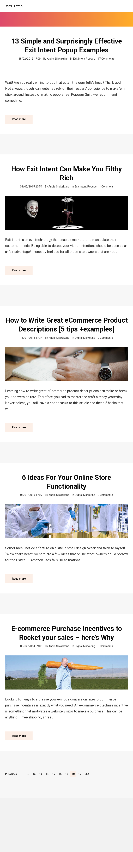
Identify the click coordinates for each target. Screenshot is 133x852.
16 (60, 774)
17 (66, 774)
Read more (19, 119)
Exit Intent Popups (84, 58)
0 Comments (105, 337)
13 (40, 774)
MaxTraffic (13, 6)
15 (53, 774)
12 (34, 774)
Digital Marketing (85, 337)
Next (87, 774)
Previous (11, 774)
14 (47, 774)
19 (79, 774)
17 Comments (106, 58)
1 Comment (106, 186)
